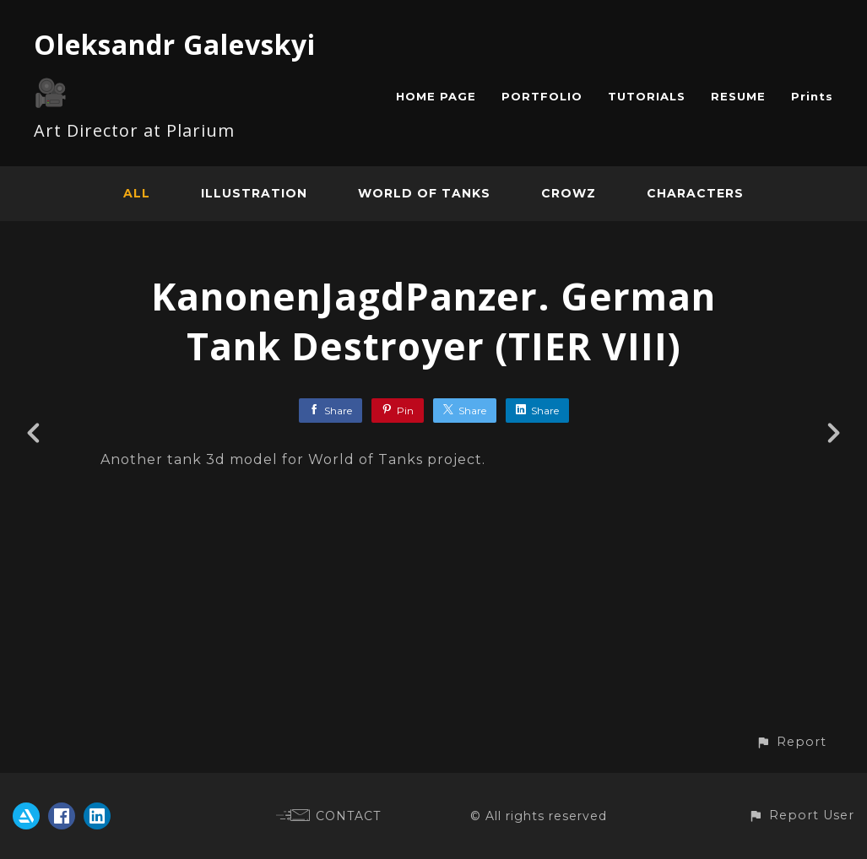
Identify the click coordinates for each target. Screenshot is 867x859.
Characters (695, 193)
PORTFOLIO (542, 96)
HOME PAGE (436, 96)
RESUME (738, 96)
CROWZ (568, 193)
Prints (812, 96)
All (136, 193)
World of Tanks (424, 193)
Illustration (254, 193)
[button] (791, 742)
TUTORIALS (646, 96)
